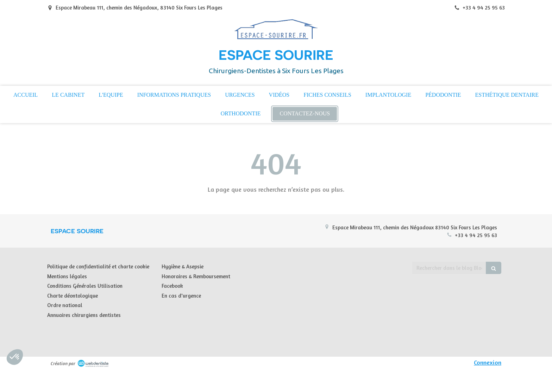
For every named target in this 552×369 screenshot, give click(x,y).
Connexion (487, 362)
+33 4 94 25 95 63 (476, 235)
